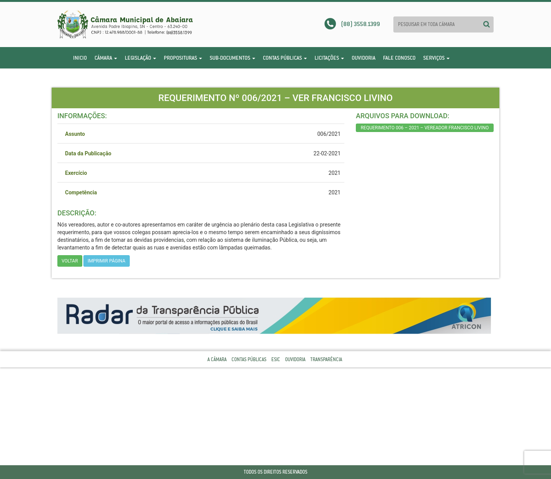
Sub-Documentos (232, 57)
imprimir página (107, 261)
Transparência (326, 359)
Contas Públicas (285, 57)
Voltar (70, 261)
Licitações (329, 57)
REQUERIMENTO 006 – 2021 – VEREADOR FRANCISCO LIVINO (425, 127)
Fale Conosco (399, 57)
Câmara (106, 57)
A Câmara (217, 359)
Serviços (436, 57)
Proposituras (183, 57)
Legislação (140, 57)
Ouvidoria (363, 57)
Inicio (80, 57)
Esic (275, 359)
